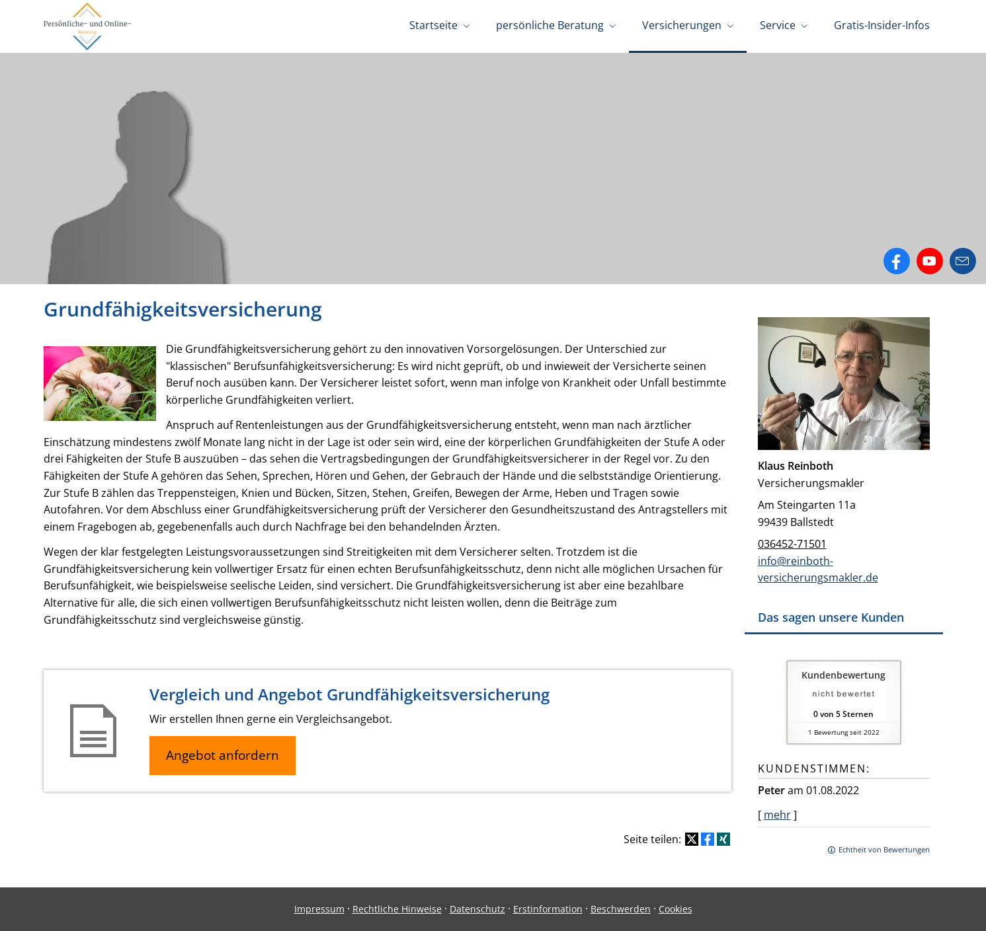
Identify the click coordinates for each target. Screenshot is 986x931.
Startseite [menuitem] (433, 25)
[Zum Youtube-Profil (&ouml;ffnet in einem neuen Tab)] (930, 261)
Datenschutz (477, 909)
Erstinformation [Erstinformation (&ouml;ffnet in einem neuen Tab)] (548, 909)
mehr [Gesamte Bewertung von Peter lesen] (777, 814)
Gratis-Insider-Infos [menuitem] (882, 25)
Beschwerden (621, 909)
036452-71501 (792, 544)
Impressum (319, 909)
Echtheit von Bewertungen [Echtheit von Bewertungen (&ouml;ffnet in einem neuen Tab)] (884, 849)
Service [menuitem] (778, 25)
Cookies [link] (675, 909)
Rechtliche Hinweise (397, 909)
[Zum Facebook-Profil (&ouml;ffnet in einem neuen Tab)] (896, 261)
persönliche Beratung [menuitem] (550, 25)
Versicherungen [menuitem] (681, 25)
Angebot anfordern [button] (222, 755)
